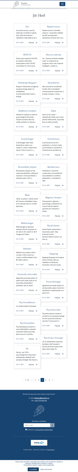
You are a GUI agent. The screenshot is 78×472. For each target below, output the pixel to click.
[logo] (17, 4)
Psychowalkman (26, 302)
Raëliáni (26, 248)
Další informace (46, 469)
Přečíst (30, 45)
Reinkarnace (52, 167)
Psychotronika (52, 309)
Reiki (26, 195)
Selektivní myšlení (26, 110)
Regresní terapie (52, 197)
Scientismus (52, 138)
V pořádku (33, 469)
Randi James (52, 225)
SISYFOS (26, 54)
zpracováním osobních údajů (44, 430)
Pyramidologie (52, 281)
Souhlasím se (40, 430)
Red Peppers (50, 449)
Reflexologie (26, 223)
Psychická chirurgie (52, 337)
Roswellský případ (26, 167)
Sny (26, 26)
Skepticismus (52, 26)
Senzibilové (52, 82)
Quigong (52, 253)
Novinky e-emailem (39, 421)
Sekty (52, 110)
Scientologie (26, 138)
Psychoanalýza (26, 323)
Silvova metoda (52, 54)
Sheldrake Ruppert (26, 82)
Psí (26, 348)
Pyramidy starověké (26, 274)
